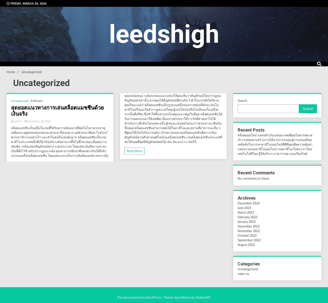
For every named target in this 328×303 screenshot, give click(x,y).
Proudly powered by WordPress (139, 297)
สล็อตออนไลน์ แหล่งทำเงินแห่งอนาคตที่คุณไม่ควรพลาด (275, 135)
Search (242, 101)
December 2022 (249, 226)
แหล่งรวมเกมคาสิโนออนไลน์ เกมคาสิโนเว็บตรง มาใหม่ (275, 149)
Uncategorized (19, 101)
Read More (134, 151)
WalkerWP (203, 297)
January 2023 (246, 222)
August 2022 (246, 245)
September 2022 (249, 240)
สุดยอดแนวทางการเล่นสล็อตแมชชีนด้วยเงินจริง (57, 111)
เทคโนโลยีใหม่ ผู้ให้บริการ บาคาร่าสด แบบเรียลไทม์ (272, 153)
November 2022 (249, 231)
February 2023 (247, 217)
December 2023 (249, 203)
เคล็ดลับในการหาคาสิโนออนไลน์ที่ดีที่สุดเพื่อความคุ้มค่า (275, 144)
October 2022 (247, 235)
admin (16, 121)
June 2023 (244, 208)
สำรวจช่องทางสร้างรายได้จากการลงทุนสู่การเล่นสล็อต (275, 140)
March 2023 (246, 212)
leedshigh (164, 34)
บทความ (243, 274)
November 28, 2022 (38, 121)
